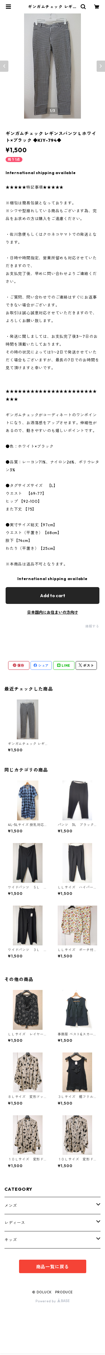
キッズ (10, 1239)
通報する (92, 626)
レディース (14, 1222)
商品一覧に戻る (52, 1266)
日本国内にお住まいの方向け (52, 612)
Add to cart (52, 595)
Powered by (52, 1301)
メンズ (10, 1205)
